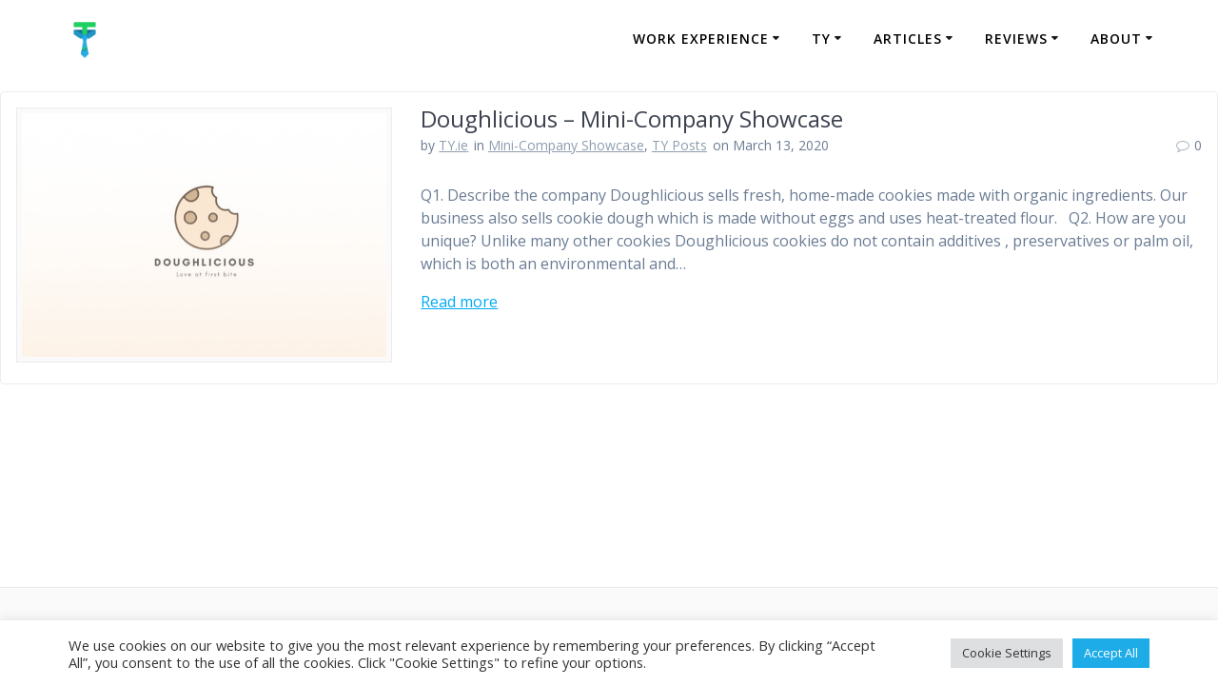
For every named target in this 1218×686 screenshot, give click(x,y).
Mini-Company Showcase (566, 145)
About (1116, 38)
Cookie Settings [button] (1006, 652)
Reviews (1016, 38)
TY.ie (453, 145)
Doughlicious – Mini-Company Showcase (632, 118)
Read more (459, 301)
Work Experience (701, 38)
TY (821, 38)
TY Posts (679, 145)
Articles (908, 38)
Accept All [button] (1111, 652)
